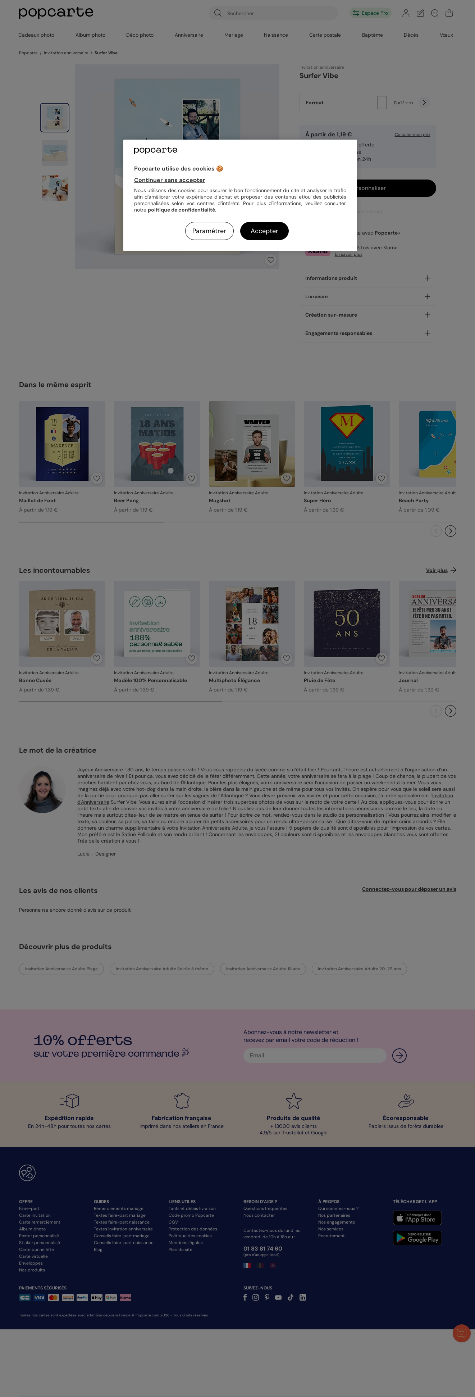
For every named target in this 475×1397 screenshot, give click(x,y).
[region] (240, 195)
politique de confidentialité (181, 210)
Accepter (264, 231)
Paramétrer (209, 231)
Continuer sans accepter (169, 180)
